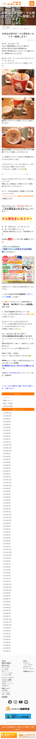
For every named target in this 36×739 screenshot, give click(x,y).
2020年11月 (7, 587)
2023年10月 (7, 485)
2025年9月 (7, 419)
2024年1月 (7, 477)
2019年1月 (7, 651)
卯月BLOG (26, 663)
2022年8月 (7, 526)
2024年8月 (7, 456)
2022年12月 (7, 514)
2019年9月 (7, 628)
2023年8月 (7, 491)
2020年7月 (7, 599)
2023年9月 (7, 488)
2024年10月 (7, 450)
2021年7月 (7, 564)
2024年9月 (7, 453)
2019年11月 (7, 622)
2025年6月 (7, 427)
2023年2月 (7, 509)
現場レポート (7, 400)
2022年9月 (7, 523)
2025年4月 (7, 433)
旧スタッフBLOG (28, 669)
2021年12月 (7, 549)
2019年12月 (7, 619)
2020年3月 (7, 610)
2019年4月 (7, 642)
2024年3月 (7, 471)
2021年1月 (7, 581)
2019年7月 (7, 633)
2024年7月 (7, 459)
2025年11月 (7, 413)
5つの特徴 (5, 669)
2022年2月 (7, 543)
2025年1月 (7, 442)
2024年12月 (7, 445)
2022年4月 (7, 538)
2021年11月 (7, 552)
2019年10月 (7, 625)
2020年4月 (7, 607)
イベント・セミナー (8, 678)
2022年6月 (7, 532)
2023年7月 (7, 494)
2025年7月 (7, 424)
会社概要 (4, 690)
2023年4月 (7, 503)
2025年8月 (7, 421)
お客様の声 (5, 686)
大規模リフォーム (7, 682)
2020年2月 (7, 613)
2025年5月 (7, 430)
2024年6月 (7, 462)
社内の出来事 (7, 406)
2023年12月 (7, 480)
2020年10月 (7, 590)
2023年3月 (7, 506)
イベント (6, 397)
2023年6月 (7, 497)
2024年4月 (7, 468)
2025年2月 (7, 439)
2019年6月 (7, 636)
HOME (3, 27)
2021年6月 (7, 567)
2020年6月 (7, 601)
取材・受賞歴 (6, 694)
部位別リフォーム (7, 684)
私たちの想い (6, 667)
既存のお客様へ (6, 663)
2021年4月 (7, 572)
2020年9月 (7, 593)
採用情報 (4, 697)
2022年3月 (7, 540)
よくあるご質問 (6, 675)
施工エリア (5, 671)
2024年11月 (7, 448)
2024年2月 (7, 474)
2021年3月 (7, 575)
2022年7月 (7, 529)
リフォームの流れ (7, 673)
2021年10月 (7, 555)
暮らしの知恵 (7, 403)
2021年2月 (7, 578)
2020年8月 (7, 596)
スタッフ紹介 (6, 692)
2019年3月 (7, 645)
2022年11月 (7, 517)
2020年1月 (7, 616)
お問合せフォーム (28, 671)
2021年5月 (7, 570)
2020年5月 (7, 604)
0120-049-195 (14, 373)
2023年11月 (7, 482)
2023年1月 (7, 511)
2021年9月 (7, 558)
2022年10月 (7, 520)
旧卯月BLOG (27, 667)
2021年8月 (7, 561)
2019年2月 (7, 648)
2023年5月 (7, 500)
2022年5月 (7, 535)
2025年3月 (7, 436)
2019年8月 (7, 630)
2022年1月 (7, 546)
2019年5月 (7, 639)
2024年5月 (7, 465)
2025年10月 (7, 416)
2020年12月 (7, 584)
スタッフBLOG (27, 665)
